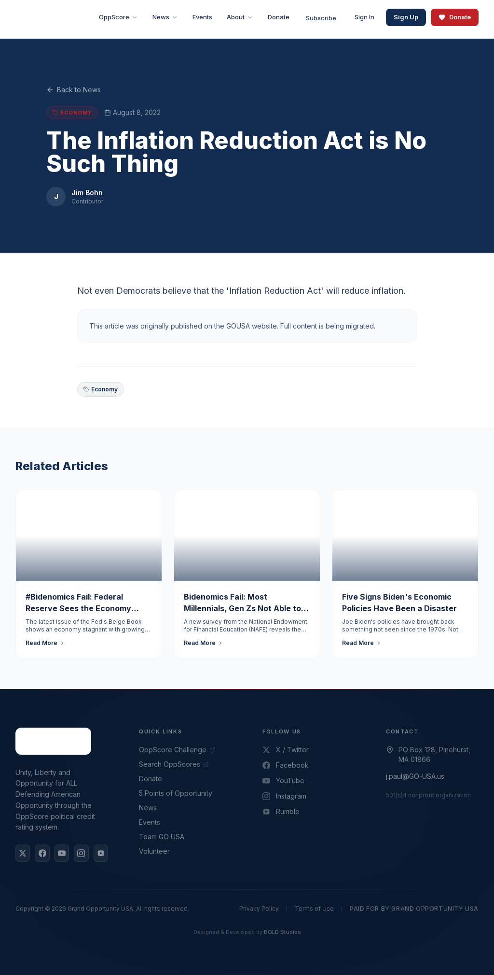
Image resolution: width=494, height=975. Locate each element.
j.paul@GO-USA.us (415, 776)
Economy (100, 389)
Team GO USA (161, 836)
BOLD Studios (282, 932)
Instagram (284, 796)
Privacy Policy (259, 908)
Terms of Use (314, 908)
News (148, 807)
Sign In (364, 17)
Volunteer (154, 851)
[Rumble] (101, 853)
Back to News (73, 90)
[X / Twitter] (22, 853)
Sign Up (406, 17)
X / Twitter (285, 750)
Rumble (281, 811)
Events (149, 822)
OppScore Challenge (177, 750)
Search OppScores (174, 764)
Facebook (285, 765)
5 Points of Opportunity (175, 793)
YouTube (283, 780)
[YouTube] (62, 853)
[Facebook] (42, 853)
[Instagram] (81, 853)
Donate (455, 17)
